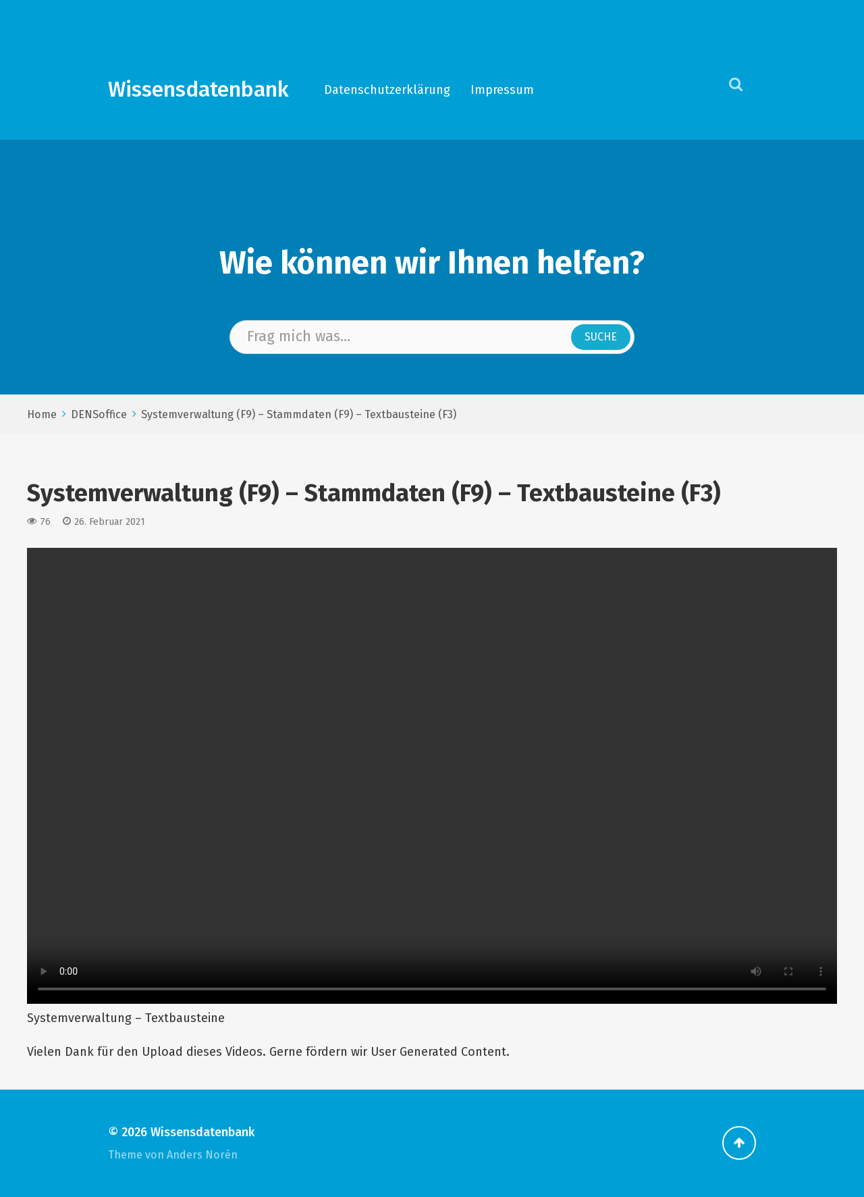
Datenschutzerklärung (387, 89)
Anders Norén (202, 1154)
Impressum (502, 89)
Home (42, 414)
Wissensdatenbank (198, 89)
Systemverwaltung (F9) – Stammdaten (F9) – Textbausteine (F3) (298, 414)
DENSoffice (99, 414)
